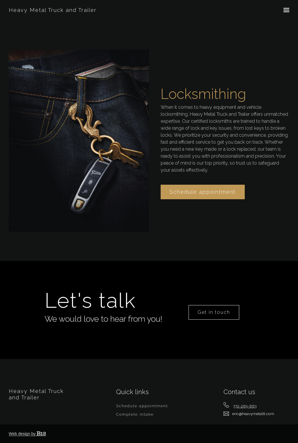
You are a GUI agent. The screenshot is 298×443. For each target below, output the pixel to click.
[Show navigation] (285, 10)
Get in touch (214, 321)
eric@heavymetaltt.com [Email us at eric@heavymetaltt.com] (253, 413)
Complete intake (135, 414)
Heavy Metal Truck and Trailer (53, 10)
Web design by (27, 433)
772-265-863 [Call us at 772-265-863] (245, 406)
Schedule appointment (203, 200)
